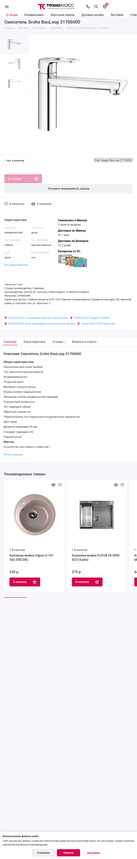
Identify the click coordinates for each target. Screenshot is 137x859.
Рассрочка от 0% (69, 251)
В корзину (24, 582)
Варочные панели (62, 15)
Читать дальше (13, 454)
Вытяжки (117, 15)
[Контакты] (88, 6)
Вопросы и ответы (85, 341)
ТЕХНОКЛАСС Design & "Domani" (90, 317)
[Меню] (6, 6)
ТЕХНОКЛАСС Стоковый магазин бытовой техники (36, 317)
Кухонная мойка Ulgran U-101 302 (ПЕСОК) (31, 557)
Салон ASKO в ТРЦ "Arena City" (96, 323)
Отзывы (58, 341)
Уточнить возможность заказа (68, 188)
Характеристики (34, 341)
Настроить (93, 852)
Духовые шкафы (93, 15)
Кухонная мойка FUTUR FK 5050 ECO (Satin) (96, 557)
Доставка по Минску (72, 230)
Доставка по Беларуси (73, 241)
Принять (69, 852)
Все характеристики (16, 264)
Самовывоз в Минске (72, 220)
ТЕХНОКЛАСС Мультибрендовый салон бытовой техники (39, 323)
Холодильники (34, 15)
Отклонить (43, 852)
